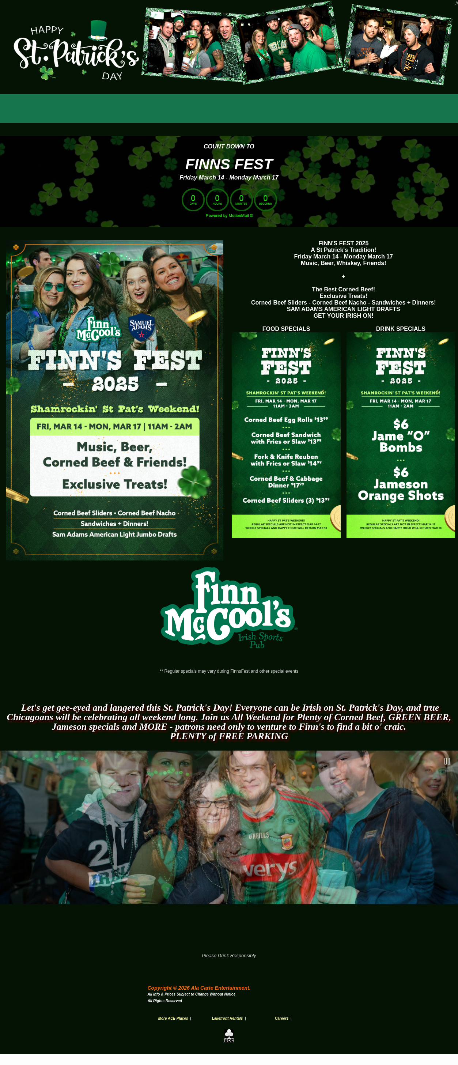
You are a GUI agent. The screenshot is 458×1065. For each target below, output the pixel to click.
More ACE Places (173, 1018)
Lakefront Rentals (227, 1018)
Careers (281, 1018)
